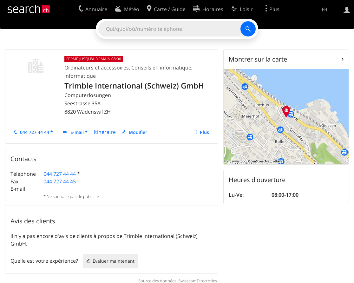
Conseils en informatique (161, 67)
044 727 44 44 (59, 173)
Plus (204, 132)
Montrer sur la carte (258, 59)
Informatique (80, 75)
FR (324, 9)
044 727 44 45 (59, 181)
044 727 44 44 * (36, 132)
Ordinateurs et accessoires (96, 67)
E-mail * (79, 132)
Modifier (138, 132)
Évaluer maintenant (113, 261)
